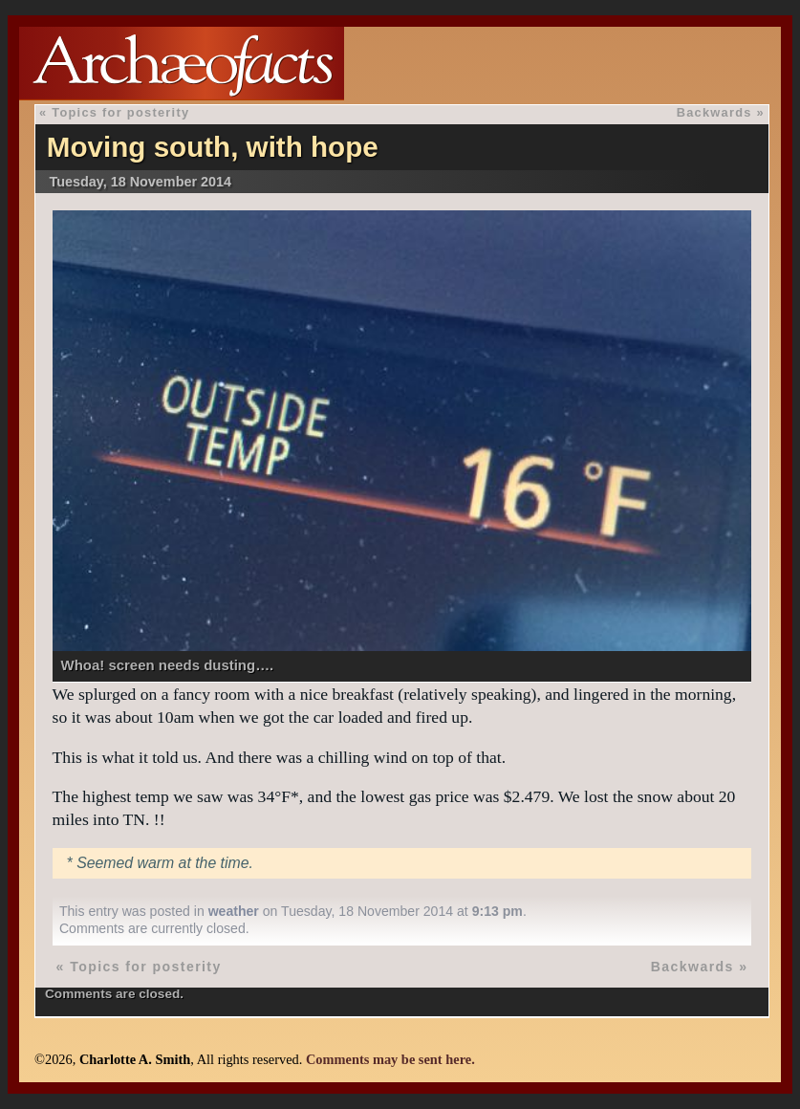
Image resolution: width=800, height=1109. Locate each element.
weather (233, 911)
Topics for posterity (120, 112)
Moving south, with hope (212, 147)
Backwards (714, 112)
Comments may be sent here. (390, 1059)
